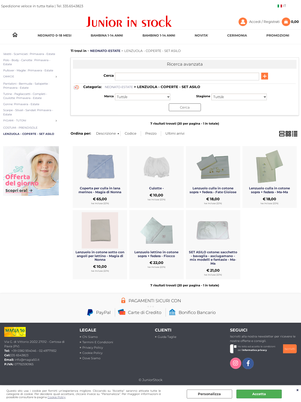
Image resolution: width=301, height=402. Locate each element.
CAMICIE (8, 76)
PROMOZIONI (277, 35)
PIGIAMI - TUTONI (14, 120)
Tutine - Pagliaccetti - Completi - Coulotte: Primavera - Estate (25, 96)
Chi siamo (90, 337)
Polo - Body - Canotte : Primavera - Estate (26, 62)
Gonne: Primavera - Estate (21, 104)
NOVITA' (201, 35)
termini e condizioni (97, 342)
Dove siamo (91, 358)
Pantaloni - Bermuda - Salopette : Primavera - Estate (26, 86)
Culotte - (156, 188)
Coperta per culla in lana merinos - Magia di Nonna (100, 190)
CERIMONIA (237, 35)
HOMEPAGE (15, 35)
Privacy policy (92, 347)
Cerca (109, 76)
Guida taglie (167, 337)
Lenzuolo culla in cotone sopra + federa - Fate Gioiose (213, 190)
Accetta (259, 394)
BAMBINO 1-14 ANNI (158, 35)
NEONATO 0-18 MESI (54, 35)
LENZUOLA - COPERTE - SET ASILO (28, 133)
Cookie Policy (56, 397)
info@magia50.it (27, 360)
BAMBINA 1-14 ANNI (107, 35)
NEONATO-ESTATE (119, 87)
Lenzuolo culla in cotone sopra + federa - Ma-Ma (269, 190)
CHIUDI (297, 390)
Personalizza (209, 394)
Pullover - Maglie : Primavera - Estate (28, 70)
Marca (109, 96)
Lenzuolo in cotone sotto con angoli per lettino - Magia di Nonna (100, 256)
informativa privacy (254, 349)
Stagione (203, 96)
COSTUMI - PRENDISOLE (20, 127)
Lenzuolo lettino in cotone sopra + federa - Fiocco (156, 254)
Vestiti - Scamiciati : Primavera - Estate (29, 54)
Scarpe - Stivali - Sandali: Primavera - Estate (28, 112)
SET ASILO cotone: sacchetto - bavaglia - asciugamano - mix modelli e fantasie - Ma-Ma (213, 257)
